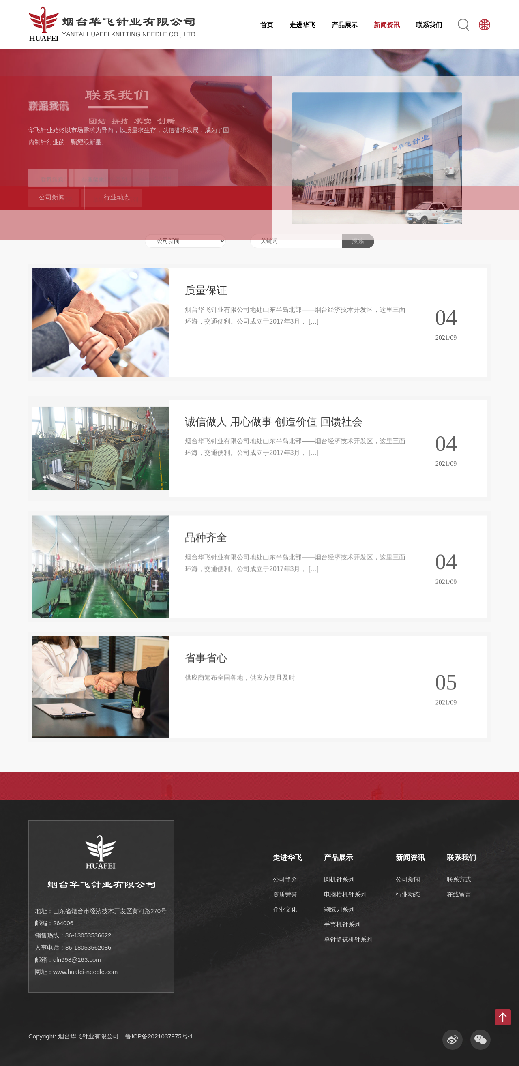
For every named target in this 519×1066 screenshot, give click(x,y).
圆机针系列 (339, 879)
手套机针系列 (342, 924)
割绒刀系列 (339, 909)
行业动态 (117, 197)
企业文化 (285, 909)
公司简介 (285, 879)
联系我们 (429, 24)
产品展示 (345, 24)
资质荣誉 (285, 894)
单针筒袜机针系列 (348, 939)
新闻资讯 (387, 24)
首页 (266, 24)
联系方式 (459, 879)
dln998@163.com (77, 959)
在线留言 (459, 894)
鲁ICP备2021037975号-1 (159, 1036)
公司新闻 (52, 197)
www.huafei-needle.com (85, 971)
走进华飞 (302, 24)
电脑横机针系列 (345, 894)
